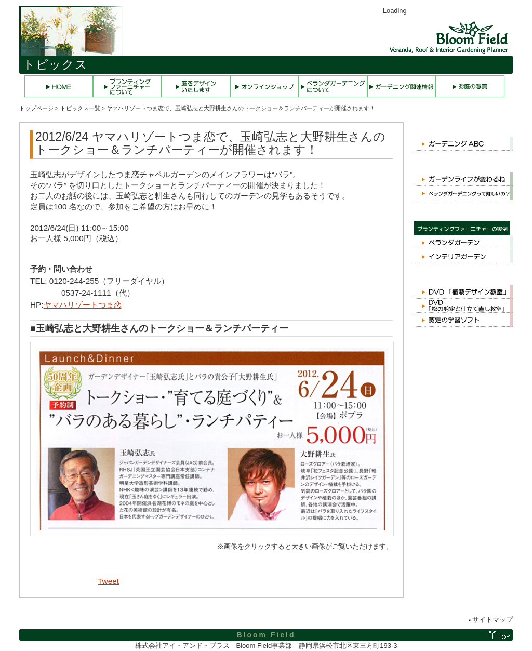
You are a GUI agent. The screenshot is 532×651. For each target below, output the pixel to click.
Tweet (108, 581)
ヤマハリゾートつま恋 (83, 304)
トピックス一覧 (80, 108)
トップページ (36, 108)
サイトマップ (492, 619)
